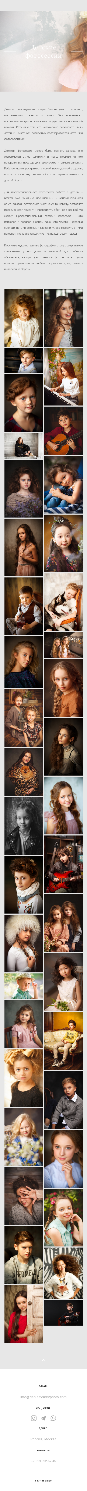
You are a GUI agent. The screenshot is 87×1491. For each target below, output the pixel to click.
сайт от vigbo (43, 1481)
